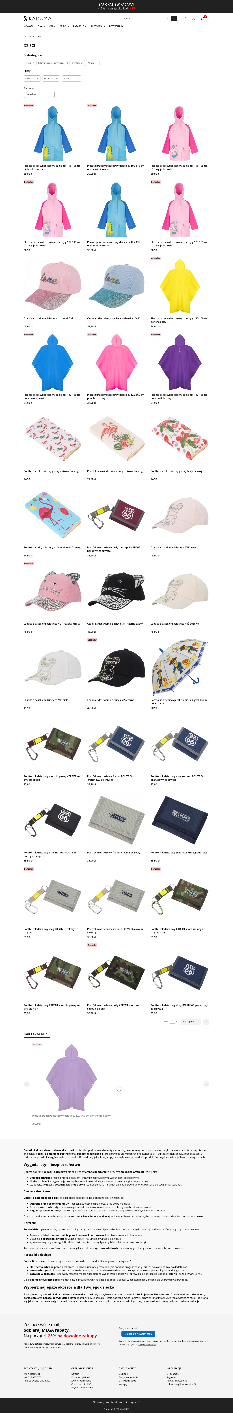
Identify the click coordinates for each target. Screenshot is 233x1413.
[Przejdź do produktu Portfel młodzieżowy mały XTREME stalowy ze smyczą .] (53, 896)
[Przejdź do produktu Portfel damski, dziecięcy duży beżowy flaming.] (116, 438)
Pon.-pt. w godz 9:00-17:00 (37, 1380)
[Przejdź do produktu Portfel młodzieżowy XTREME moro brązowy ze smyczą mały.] (53, 972)
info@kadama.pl (32, 1373)
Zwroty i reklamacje (81, 1380)
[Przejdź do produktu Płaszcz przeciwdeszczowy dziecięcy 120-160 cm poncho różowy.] (116, 362)
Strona (167, 1021)
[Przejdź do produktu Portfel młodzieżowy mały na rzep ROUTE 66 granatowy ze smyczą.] (180, 744)
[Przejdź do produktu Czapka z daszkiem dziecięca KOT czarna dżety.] (116, 591)
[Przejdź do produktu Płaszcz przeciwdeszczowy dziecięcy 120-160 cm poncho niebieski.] (53, 362)
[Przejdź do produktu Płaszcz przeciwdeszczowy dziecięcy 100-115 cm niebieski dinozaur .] (116, 133)
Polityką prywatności (147, 1344)
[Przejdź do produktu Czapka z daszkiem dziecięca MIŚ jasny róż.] (180, 515)
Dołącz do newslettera (138, 1334)
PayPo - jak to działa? (82, 1387)
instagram (132, 1402)
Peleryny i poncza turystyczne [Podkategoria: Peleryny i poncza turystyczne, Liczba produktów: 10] (53, 63)
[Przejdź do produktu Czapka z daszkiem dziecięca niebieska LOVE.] (116, 286)
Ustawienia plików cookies (180, 1384)
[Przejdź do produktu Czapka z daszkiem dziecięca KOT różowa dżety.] (53, 591)
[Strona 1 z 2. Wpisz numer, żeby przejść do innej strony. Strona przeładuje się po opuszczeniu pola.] (172, 1022)
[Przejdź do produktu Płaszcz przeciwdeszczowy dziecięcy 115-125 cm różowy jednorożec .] (180, 133)
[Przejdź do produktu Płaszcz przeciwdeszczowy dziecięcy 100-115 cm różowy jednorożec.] (53, 209)
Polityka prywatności (177, 1380)
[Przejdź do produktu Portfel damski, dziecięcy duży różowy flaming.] (53, 438)
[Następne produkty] (191, 1022)
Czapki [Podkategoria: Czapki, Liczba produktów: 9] (29, 63)
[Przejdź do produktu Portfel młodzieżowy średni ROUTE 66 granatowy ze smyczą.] (116, 744)
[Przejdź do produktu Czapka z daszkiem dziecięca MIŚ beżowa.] (180, 591)
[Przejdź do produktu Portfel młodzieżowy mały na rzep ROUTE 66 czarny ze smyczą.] (53, 820)
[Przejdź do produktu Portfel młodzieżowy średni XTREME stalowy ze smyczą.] (116, 896)
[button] (174, 18)
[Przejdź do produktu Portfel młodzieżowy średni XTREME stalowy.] (116, 820)
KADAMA (27, 36)
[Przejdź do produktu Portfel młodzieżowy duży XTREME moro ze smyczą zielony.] (116, 972)
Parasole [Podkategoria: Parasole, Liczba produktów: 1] (93, 63)
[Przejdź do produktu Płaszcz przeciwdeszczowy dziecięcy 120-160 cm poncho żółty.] (180, 286)
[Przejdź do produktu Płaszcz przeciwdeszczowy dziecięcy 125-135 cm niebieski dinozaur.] (116, 209)
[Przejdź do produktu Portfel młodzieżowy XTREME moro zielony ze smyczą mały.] (180, 896)
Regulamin (151, 1341)
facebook (116, 1402)
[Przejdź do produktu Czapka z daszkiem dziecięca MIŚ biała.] (53, 667)
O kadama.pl (173, 1373)
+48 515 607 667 (32, 1377)
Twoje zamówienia (128, 1377)
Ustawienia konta (127, 1380)
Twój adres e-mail (128, 1328)
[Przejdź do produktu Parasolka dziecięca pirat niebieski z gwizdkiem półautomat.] (180, 667)
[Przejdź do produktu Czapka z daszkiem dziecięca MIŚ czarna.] (116, 667)
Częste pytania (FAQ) (81, 1384)
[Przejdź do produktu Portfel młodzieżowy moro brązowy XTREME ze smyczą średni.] (53, 744)
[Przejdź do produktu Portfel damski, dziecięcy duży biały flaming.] (180, 438)
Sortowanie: (30, 88)
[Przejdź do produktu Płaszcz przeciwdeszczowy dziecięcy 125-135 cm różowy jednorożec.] (180, 209)
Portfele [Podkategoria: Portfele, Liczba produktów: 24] (77, 63)
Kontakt (75, 1373)
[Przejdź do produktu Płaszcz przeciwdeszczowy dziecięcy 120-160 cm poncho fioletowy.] (180, 362)
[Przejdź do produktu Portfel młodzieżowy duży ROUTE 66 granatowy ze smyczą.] (180, 972)
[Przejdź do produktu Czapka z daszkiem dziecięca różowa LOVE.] (53, 286)
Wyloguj (123, 1384)
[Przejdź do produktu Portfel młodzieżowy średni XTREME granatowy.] (180, 820)
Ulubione (123, 1373)
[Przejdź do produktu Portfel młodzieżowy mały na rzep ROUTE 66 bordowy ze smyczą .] (116, 515)
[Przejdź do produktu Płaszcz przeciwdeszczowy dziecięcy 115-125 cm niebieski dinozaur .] (53, 133)
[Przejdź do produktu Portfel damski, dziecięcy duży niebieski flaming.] (53, 515)
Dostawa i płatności (81, 1377)
